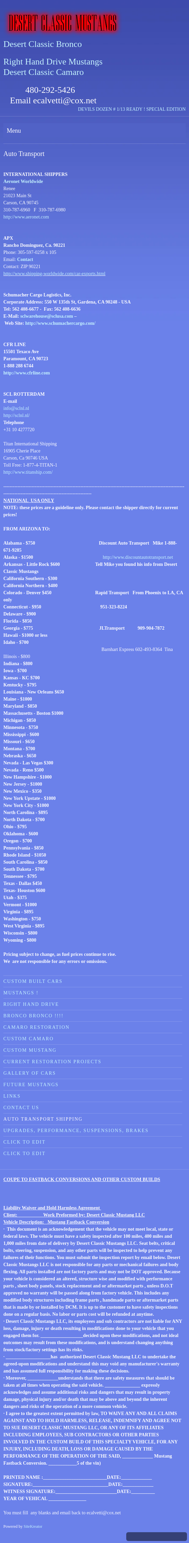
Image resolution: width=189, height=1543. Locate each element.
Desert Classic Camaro (43, 72)
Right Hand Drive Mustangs (53, 62)
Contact (25, 259)
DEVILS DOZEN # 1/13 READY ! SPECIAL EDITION (132, 109)
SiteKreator (33, 1526)
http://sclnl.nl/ (16, 415)
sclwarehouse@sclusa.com (46, 316)
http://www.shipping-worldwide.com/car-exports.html (54, 273)
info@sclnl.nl (16, 408)
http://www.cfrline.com (26, 372)
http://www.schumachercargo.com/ (60, 323)
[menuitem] (92, 981)
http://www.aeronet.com (26, 216)
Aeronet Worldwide (23, 181)
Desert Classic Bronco (42, 44)
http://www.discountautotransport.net (138, 557)
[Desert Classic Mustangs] (94, 23)
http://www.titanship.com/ (28, 472)
